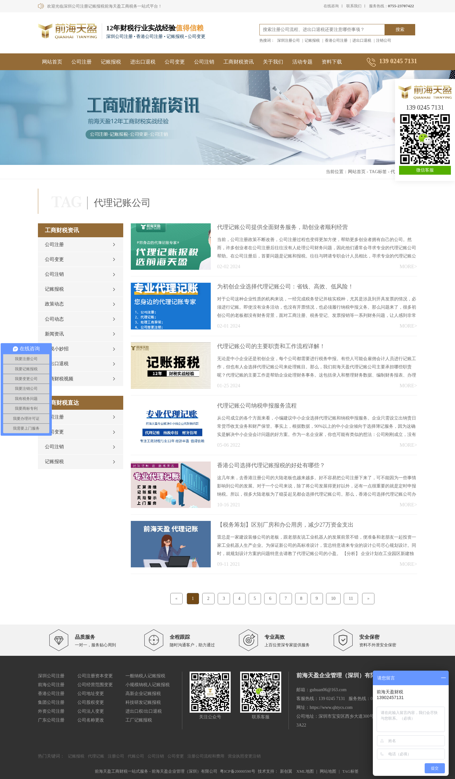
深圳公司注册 (51, 675)
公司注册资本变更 (95, 675)
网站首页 (52, 61)
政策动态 (54, 308)
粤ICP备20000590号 (237, 771)
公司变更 (175, 61)
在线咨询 (331, 6)
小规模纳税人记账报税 (147, 684)
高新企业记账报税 (143, 693)
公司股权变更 (90, 702)
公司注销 (204, 61)
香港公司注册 (336, 40)
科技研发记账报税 (143, 702)
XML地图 (305, 771)
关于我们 (273, 61)
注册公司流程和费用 (205, 756)
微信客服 (425, 170)
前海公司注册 (51, 684)
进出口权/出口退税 (143, 711)
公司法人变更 (90, 711)
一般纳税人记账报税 (145, 675)
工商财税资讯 (238, 61)
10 (333, 598)
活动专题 (302, 61)
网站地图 (328, 771)
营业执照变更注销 (244, 756)
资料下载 (332, 61)
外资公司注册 (51, 711)
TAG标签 (378, 171)
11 (351, 598)
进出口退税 (361, 40)
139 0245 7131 (425, 107)
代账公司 (136, 756)
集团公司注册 (51, 702)
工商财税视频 (59, 387)
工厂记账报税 (138, 720)
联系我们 (353, 6)
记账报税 (312, 40)
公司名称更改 (90, 720)
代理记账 (96, 756)
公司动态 (54, 323)
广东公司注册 (51, 720)
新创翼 (286, 771)
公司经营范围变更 (95, 684)
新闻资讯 (54, 339)
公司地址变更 (90, 693)
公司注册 (81, 61)
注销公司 (383, 40)
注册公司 (116, 756)
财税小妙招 (57, 355)
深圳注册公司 (288, 40)
